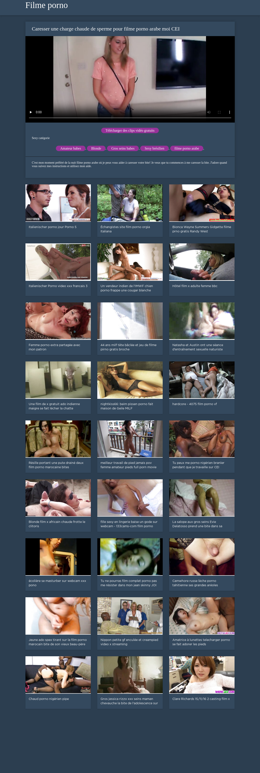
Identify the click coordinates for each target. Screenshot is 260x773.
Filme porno (46, 5)
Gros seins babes (123, 148)
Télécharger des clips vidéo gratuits (130, 130)
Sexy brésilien (154, 148)
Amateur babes (70, 148)
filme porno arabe (187, 148)
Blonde (96, 148)
